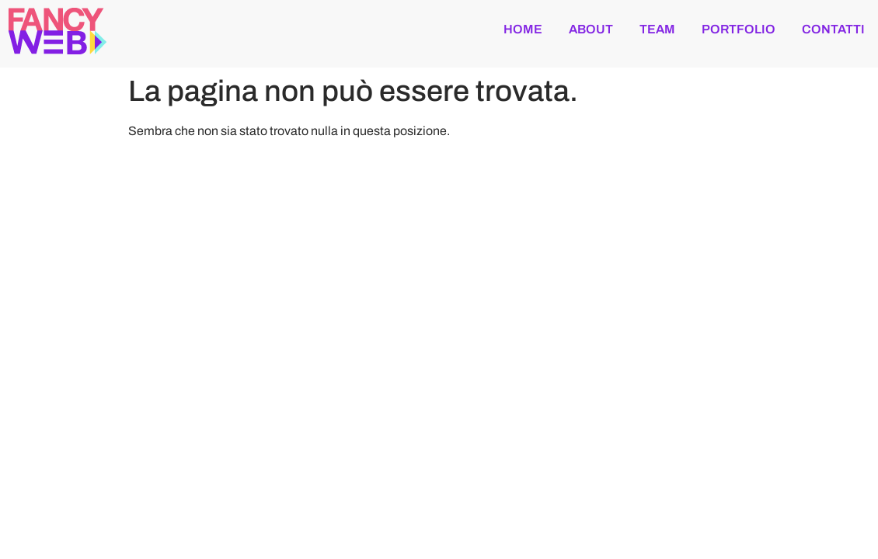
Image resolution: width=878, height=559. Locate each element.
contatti (833, 29)
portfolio (738, 29)
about (591, 29)
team (657, 29)
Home (522, 29)
